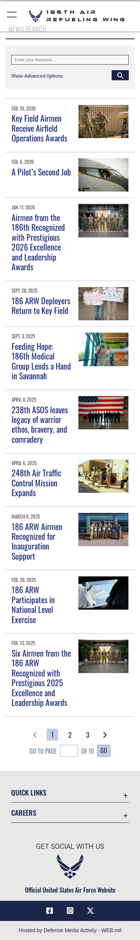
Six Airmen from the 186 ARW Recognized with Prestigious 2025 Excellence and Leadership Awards (41, 677)
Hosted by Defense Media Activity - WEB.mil (70, 930)
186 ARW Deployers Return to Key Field (41, 305)
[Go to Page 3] (87, 735)
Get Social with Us (70, 846)
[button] (12, 16)
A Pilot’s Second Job (41, 172)
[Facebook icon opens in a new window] (49, 910)
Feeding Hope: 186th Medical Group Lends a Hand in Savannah (41, 361)
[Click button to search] (120, 75)
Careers (23, 812)
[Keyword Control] (70, 60)
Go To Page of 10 (61, 752)
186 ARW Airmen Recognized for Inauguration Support (37, 541)
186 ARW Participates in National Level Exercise (33, 604)
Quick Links (28, 792)
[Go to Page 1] (52, 735)
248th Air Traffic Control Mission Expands (36, 482)
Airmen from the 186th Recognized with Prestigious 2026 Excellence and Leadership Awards (38, 242)
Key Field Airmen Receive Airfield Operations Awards (39, 128)
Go (103, 750)
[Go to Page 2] (70, 735)
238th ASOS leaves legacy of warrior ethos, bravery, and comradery (40, 424)
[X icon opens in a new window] (90, 910)
